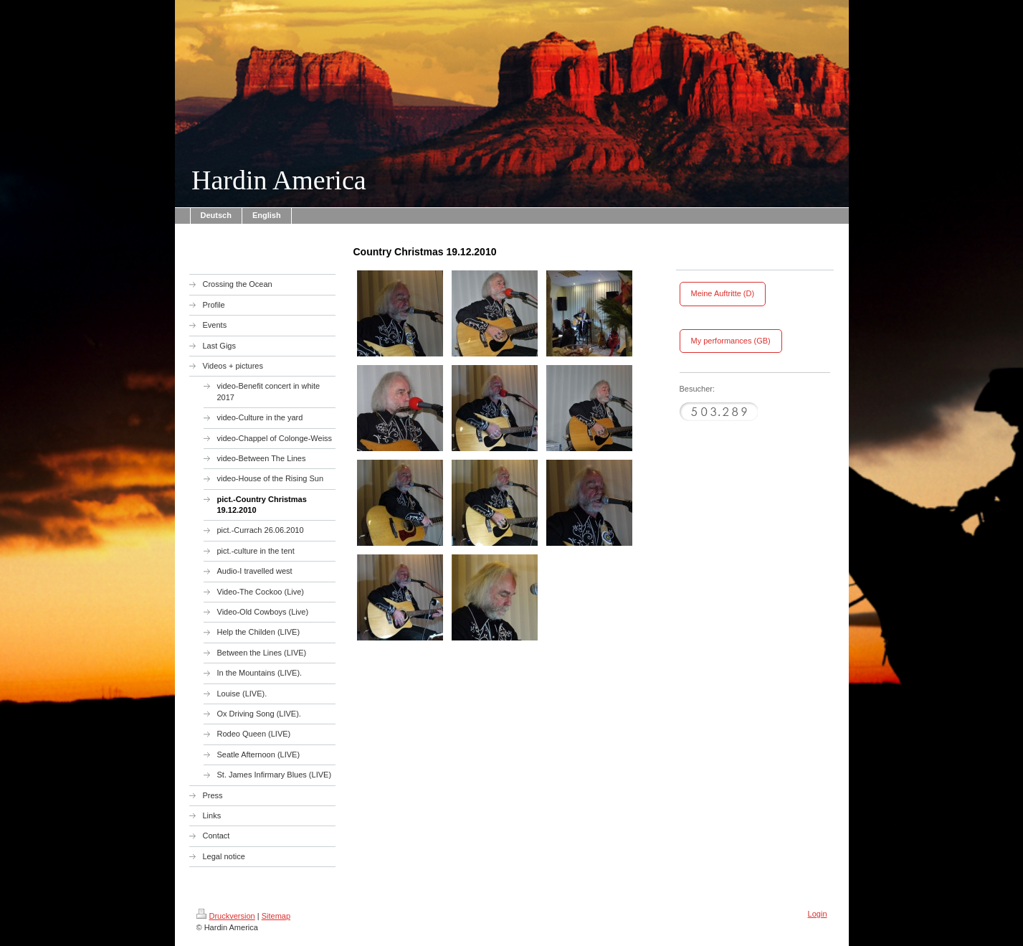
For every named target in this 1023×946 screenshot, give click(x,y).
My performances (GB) (731, 340)
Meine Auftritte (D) (723, 293)
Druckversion (225, 916)
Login (817, 913)
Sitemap (276, 916)
